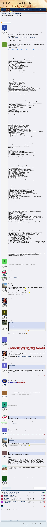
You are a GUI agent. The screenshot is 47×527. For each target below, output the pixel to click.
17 (17, 496)
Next (9, 23)
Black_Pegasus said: (12, 416)
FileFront (35, 37)
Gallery (26, 9)
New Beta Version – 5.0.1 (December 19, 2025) (13, 498)
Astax (4, 30)
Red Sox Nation (5, 425)
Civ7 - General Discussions (14, 493)
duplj (4, 503)
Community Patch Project (13, 496)
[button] (16, 10)
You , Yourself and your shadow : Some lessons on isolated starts (24, 448)
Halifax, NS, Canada (4, 361)
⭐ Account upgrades (13, 11)
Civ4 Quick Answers (11, 277)
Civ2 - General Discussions (13, 503)
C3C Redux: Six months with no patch (24, 356)
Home (4, 9)
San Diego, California (4, 388)
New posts (2, 11)
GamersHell (26, 37)
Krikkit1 (43, 493)
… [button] (5, 23)
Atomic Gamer (10, 37)
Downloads (20, 9)
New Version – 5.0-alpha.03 (9, 495)
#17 (44, 438)
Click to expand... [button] (27, 330)
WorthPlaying (31, 37)
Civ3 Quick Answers (17, 277)
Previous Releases (12, 499)
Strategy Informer (17, 37)
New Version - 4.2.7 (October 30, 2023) (11, 505)
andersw (42, 506)
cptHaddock (42, 502)
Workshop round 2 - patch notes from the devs (12, 492)
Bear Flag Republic (4, 330)
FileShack (21, 37)
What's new (13, 9)
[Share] (43, 25)
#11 (44, 363)
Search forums (7, 11)
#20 (44, 476)
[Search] (42, 10)
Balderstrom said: (11, 365)
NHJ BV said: (11, 322)
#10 (44, 351)
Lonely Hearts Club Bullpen (12, 448)
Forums (7, 9)
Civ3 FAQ (14, 277)
